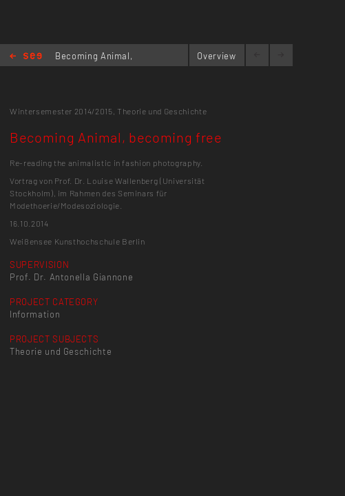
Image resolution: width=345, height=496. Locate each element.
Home (26, 57)
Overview (216, 55)
